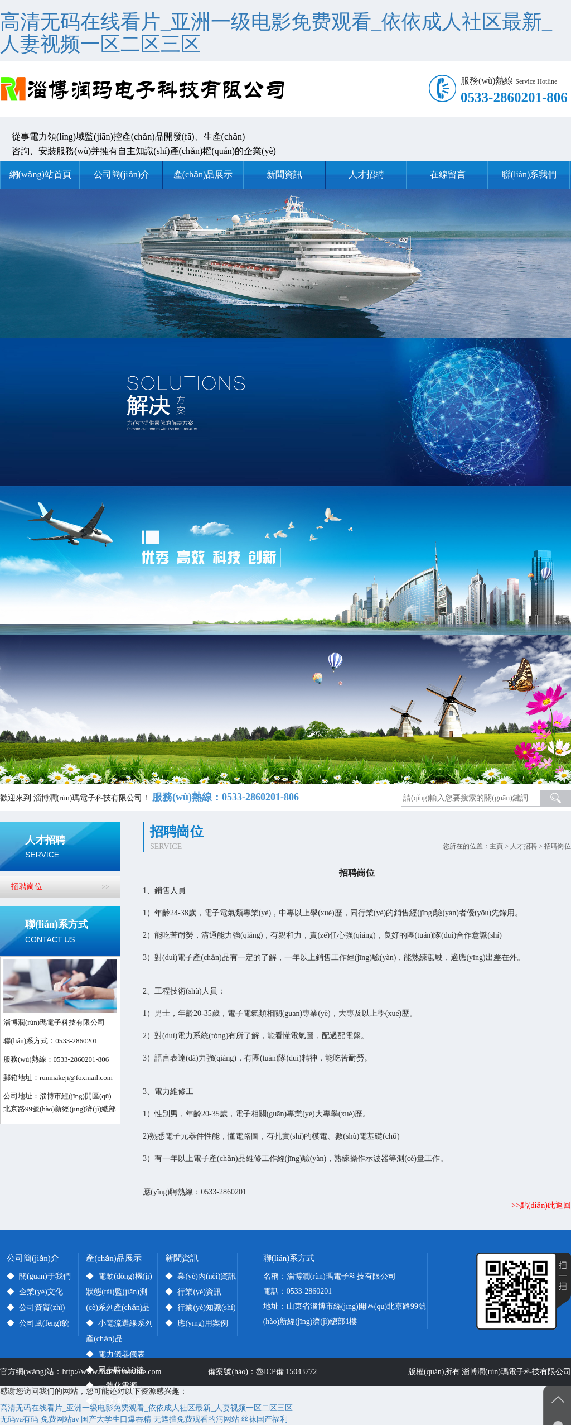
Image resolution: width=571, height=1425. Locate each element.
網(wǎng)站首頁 (40, 174)
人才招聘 (366, 174)
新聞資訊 (284, 174)
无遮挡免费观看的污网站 (196, 1419)
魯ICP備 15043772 (288, 1372)
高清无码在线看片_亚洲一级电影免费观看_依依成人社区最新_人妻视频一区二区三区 (276, 33)
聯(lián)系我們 (529, 174)
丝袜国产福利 (264, 1419)
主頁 (496, 846)
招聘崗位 (557, 846)
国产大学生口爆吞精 (116, 1419)
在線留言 (448, 174)
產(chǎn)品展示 (203, 174)
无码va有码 (19, 1419)
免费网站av (60, 1419)
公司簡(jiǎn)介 (122, 174)
